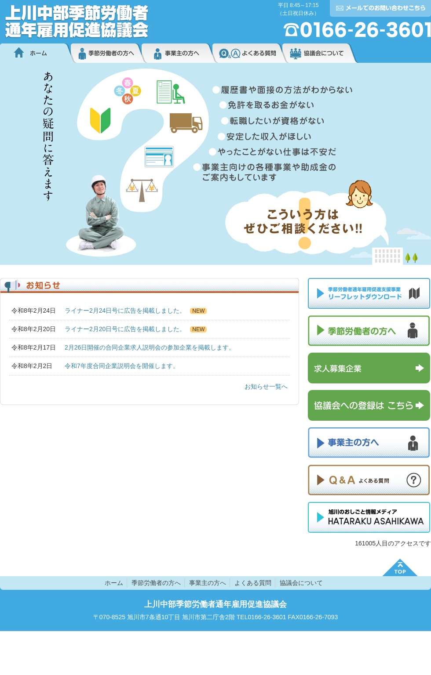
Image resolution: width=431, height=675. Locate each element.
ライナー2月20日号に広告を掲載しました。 (125, 328)
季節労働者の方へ (106, 53)
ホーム (35, 53)
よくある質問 (247, 53)
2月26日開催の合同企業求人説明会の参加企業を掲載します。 (150, 347)
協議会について (320, 53)
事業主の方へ (177, 53)
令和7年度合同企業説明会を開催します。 (122, 365)
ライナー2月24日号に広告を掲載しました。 (125, 310)
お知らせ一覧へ (266, 386)
